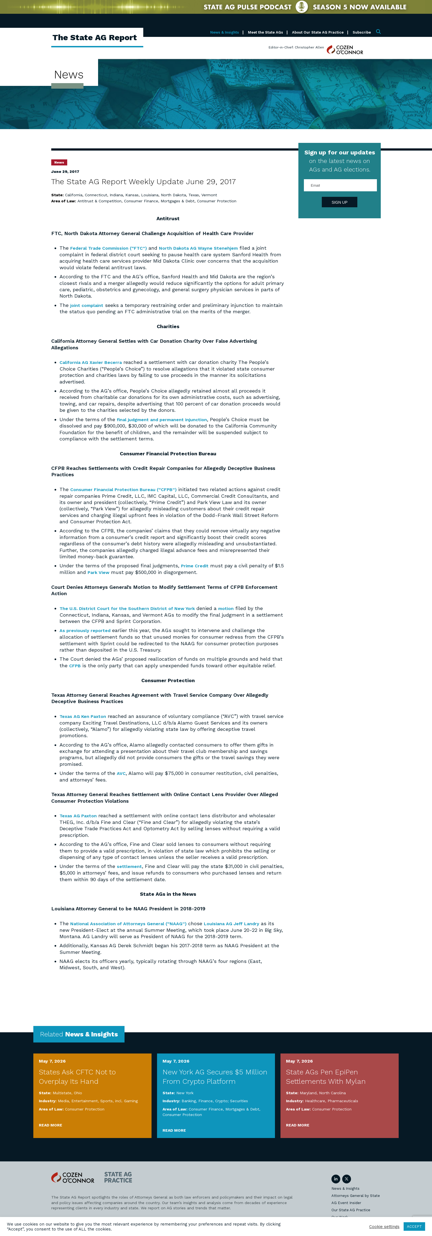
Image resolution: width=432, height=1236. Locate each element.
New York (184, 1091)
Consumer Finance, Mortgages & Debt (159, 201)
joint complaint (88, 305)
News (59, 162)
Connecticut (96, 195)
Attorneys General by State (355, 1194)
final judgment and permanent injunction (167, 419)
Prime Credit (196, 565)
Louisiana (149, 195)
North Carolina (332, 1091)
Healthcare (315, 1099)
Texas (193, 195)
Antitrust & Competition (99, 201)
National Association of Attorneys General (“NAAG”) (133, 922)
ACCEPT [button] (414, 1226)
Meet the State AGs (265, 32)
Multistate (62, 1091)
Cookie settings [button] (384, 1226)
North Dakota (173, 195)
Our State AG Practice (350, 1208)
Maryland (308, 1091)
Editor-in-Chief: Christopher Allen (296, 47)
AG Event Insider (346, 1201)
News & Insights (224, 32)
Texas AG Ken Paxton (85, 715)
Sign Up (340, 202)
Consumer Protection (216, 201)
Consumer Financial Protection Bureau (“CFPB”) (129, 489)
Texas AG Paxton (80, 814)
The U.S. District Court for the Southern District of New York (134, 607)
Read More (50, 1123)
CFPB (75, 664)
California (73, 195)
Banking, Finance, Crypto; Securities (215, 1099)
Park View (110, 572)
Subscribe (362, 32)
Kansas (132, 195)
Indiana (116, 195)
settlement (130, 865)
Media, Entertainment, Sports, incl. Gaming (98, 1099)
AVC (121, 772)
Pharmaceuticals (343, 1099)
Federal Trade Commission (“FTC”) (112, 248)
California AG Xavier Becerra (94, 362)
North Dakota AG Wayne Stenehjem (211, 248)
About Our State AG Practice (318, 32)
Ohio (78, 1091)
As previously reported (87, 629)
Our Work (339, 1215)
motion (240, 607)
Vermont (209, 195)
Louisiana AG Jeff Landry (245, 922)
